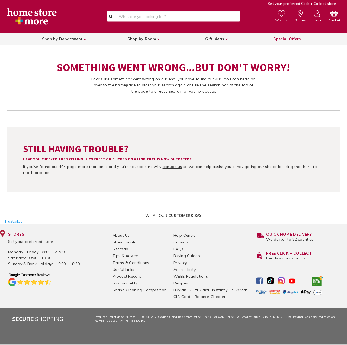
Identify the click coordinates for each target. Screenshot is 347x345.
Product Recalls (127, 276)
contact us (172, 166)
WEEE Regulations (191, 276)
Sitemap (120, 248)
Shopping (37, 318)
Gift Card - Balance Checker (200, 296)
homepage (125, 85)
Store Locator (125, 242)
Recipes (181, 283)
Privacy (180, 262)
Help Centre (184, 235)
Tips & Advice (125, 255)
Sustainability (125, 283)
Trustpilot (13, 221)
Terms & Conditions (131, 262)
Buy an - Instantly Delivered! (210, 289)
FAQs (178, 248)
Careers (181, 242)
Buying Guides (187, 255)
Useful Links (123, 269)
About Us (121, 235)
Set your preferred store (30, 241)
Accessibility (185, 269)
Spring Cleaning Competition (139, 289)
